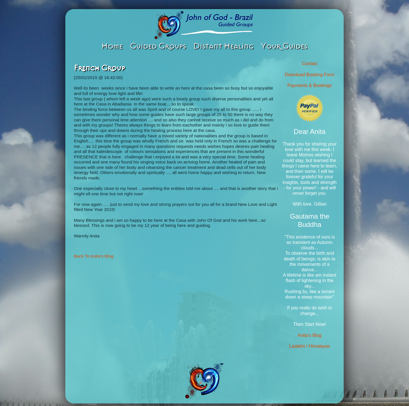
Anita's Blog (310, 335)
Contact (309, 63)
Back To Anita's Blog (93, 256)
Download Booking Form (309, 74)
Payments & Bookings (309, 85)
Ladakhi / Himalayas (309, 346)
